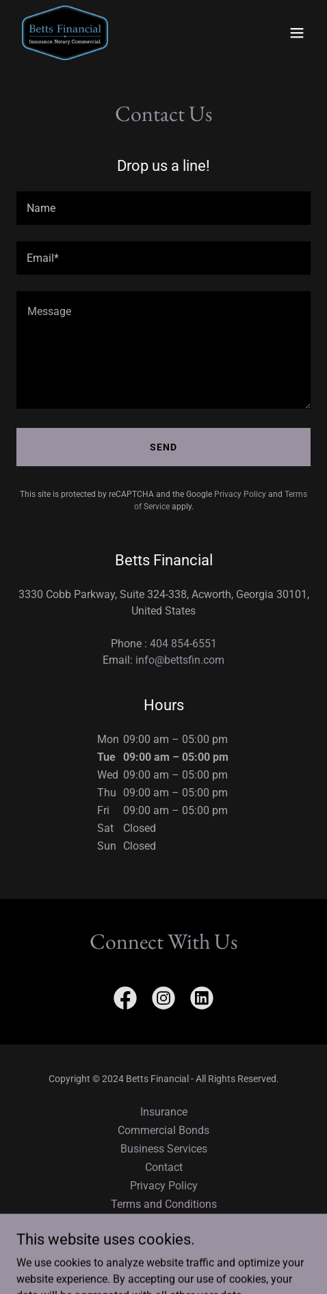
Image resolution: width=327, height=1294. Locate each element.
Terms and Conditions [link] (164, 1204)
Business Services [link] (163, 1148)
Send (163, 447)
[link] (65, 32)
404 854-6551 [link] (183, 643)
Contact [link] (164, 1167)
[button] (297, 32)
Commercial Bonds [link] (163, 1130)
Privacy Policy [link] (240, 494)
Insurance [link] (163, 1111)
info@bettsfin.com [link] (179, 659)
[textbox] (163, 208)
